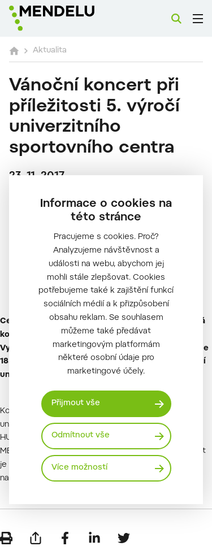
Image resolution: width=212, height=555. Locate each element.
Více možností (79, 468)
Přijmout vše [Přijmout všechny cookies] (75, 403)
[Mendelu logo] (65, 18)
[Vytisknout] (6, 538)
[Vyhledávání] (176, 19)
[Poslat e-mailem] (35, 538)
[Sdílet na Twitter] (124, 538)
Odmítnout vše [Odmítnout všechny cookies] (80, 436)
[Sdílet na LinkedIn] (94, 538)
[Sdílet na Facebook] (65, 538)
